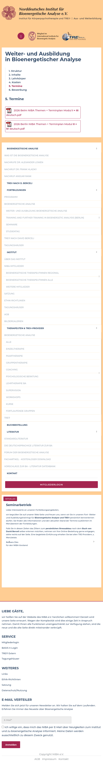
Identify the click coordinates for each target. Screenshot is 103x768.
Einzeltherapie (15, 349)
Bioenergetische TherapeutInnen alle (29, 280)
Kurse (9, 404)
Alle (8, 342)
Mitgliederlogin (51, 484)
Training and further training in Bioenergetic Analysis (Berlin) (45, 217)
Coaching (12, 369)
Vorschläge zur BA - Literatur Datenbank (30, 466)
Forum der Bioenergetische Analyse (26, 452)
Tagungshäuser (14, 245)
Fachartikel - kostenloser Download (27, 459)
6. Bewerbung (18, 89)
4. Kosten (15, 82)
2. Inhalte (15, 74)
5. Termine (15, 86)
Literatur (13, 432)
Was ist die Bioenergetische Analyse (26, 155)
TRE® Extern (9, 653)
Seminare (11, 224)
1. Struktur (15, 71)
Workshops (13, 397)
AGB (6, 314)
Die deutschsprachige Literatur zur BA (28, 445)
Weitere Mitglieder (18, 286)
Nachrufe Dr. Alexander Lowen (23, 162)
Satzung (9, 293)
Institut (12, 252)
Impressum (49, 759)
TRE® (7, 417)
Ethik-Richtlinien (14, 300)
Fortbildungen (16, 190)
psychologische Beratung (22, 376)
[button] (9, 541)
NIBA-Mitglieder (14, 266)
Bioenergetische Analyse (22, 148)
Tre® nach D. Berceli (19, 183)
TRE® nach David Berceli (19, 238)
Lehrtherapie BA (16, 383)
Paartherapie (14, 356)
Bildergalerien (13, 321)
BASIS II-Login (10, 647)
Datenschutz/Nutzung (14, 690)
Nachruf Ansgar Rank (17, 176)
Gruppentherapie (17, 362)
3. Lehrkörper (17, 78)
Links (5, 673)
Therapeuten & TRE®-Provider (25, 328)
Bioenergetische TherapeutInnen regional (32, 273)
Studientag (13, 231)
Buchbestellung (17, 425)
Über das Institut (14, 259)
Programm (11, 197)
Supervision (13, 390)
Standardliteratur (16, 438)
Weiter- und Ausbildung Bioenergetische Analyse (36, 211)
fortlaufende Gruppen (20, 411)
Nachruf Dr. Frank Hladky (20, 169)
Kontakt (12, 473)
